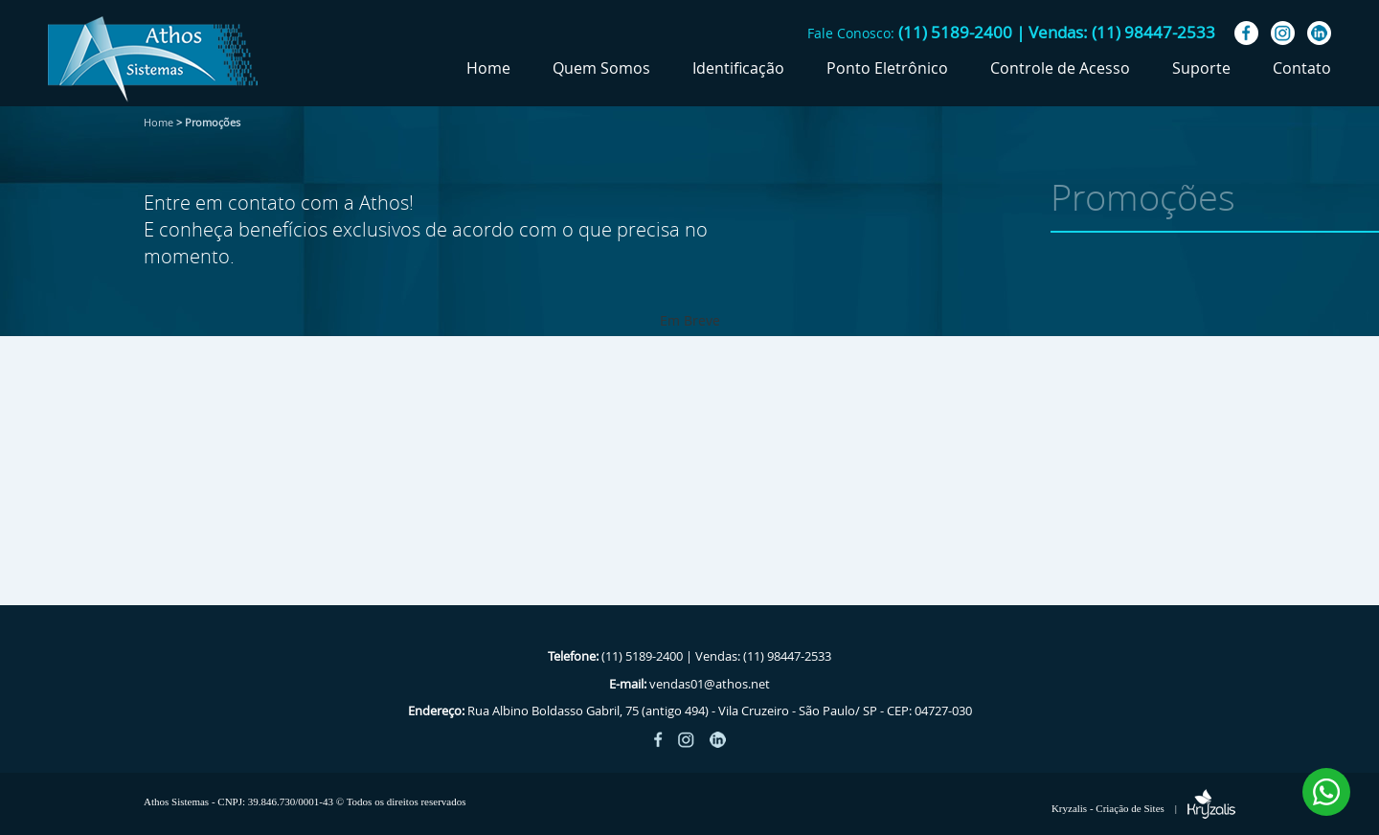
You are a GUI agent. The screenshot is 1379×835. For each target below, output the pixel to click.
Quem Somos (601, 68)
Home (488, 68)
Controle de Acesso (1060, 68)
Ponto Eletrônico (887, 68)
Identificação (738, 68)
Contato (1302, 68)
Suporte (1201, 68)
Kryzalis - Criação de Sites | (1143, 808)
